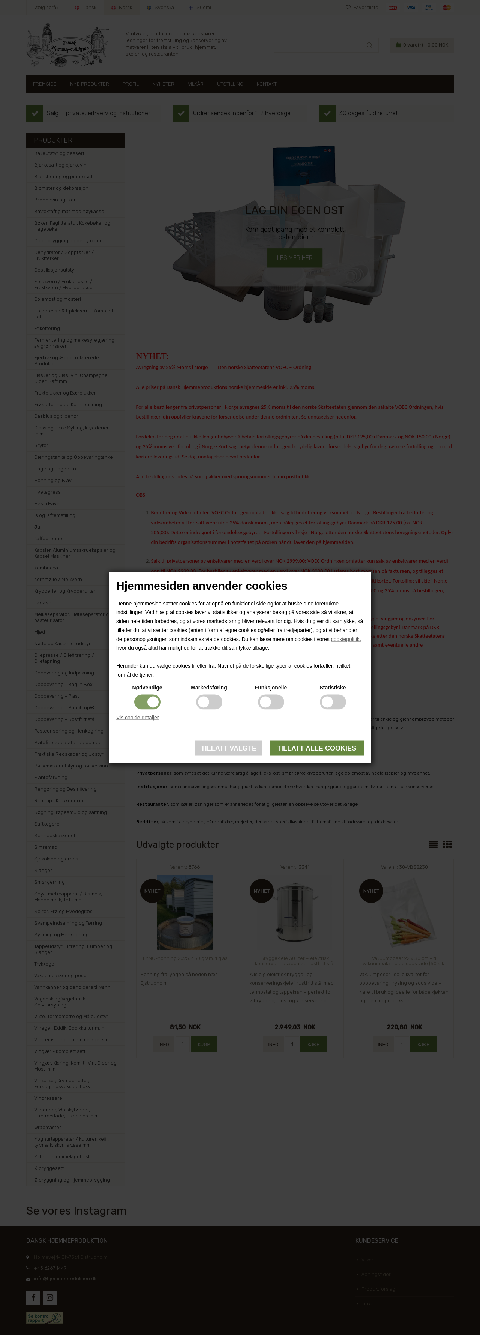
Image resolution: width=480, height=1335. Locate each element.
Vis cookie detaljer (137, 717)
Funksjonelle (271, 687)
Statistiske (333, 687)
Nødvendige (147, 687)
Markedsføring (209, 687)
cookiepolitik (345, 639)
